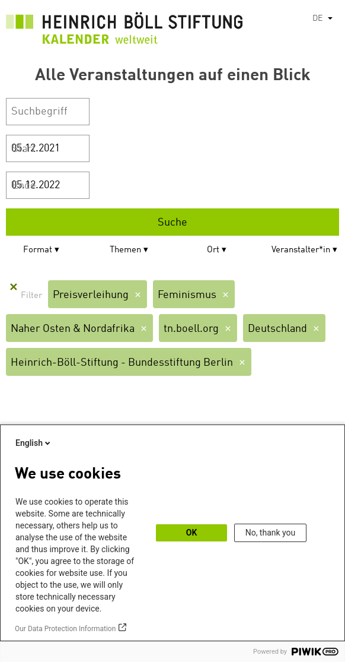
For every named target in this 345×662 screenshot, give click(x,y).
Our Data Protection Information (65, 629)
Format (37, 250)
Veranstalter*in (300, 250)
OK (191, 532)
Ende (24, 185)
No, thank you (270, 532)
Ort (213, 250)
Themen (125, 250)
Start (24, 149)
